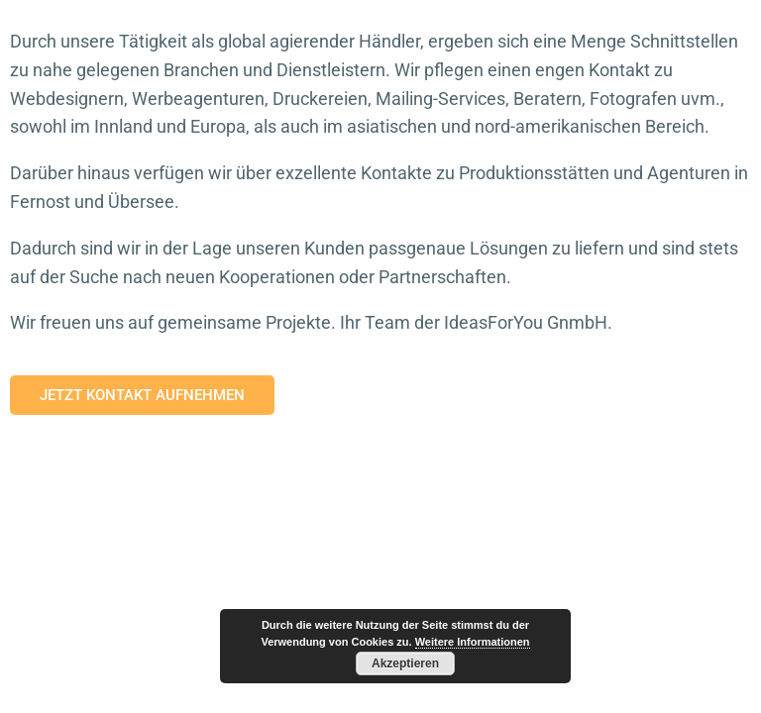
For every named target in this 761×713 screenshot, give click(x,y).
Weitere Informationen (472, 642)
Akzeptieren (405, 663)
